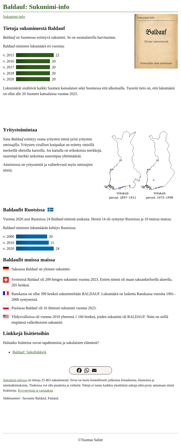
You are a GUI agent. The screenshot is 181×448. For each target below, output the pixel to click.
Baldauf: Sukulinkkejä (29, 352)
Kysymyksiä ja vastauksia (35, 390)
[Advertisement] (90, 111)
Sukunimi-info (14, 17)
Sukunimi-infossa (15, 380)
